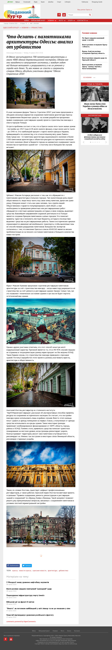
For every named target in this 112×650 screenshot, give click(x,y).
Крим (43, 2)
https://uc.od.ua (22, 11)
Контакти (82, 20)
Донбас (50, 2)
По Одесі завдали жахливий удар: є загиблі (93, 39)
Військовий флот (38, 20)
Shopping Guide (97, 2)
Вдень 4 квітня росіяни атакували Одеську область (93, 52)
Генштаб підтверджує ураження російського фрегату (30, 615)
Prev (83, 142)
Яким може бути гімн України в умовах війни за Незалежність (95, 106)
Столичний (26, 2)
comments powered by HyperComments (21, 621)
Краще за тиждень (94, 84)
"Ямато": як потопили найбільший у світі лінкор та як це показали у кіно (38, 608)
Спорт (59, 2)
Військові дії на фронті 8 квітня (20, 602)
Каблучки (85, 2)
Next (106, 142)
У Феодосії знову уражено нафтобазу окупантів (27, 582)
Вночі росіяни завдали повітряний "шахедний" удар (29, 589)
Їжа (77, 2)
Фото (62, 20)
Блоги (71, 20)
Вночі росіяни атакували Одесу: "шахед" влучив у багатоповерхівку (92, 66)
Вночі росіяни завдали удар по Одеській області (94, 59)
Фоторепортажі (94, 115)
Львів (35, 2)
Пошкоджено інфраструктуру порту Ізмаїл (25, 595)
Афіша (17, 2)
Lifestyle (67, 2)
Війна (26, 20)
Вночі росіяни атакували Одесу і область (94, 46)
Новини (52, 20)
